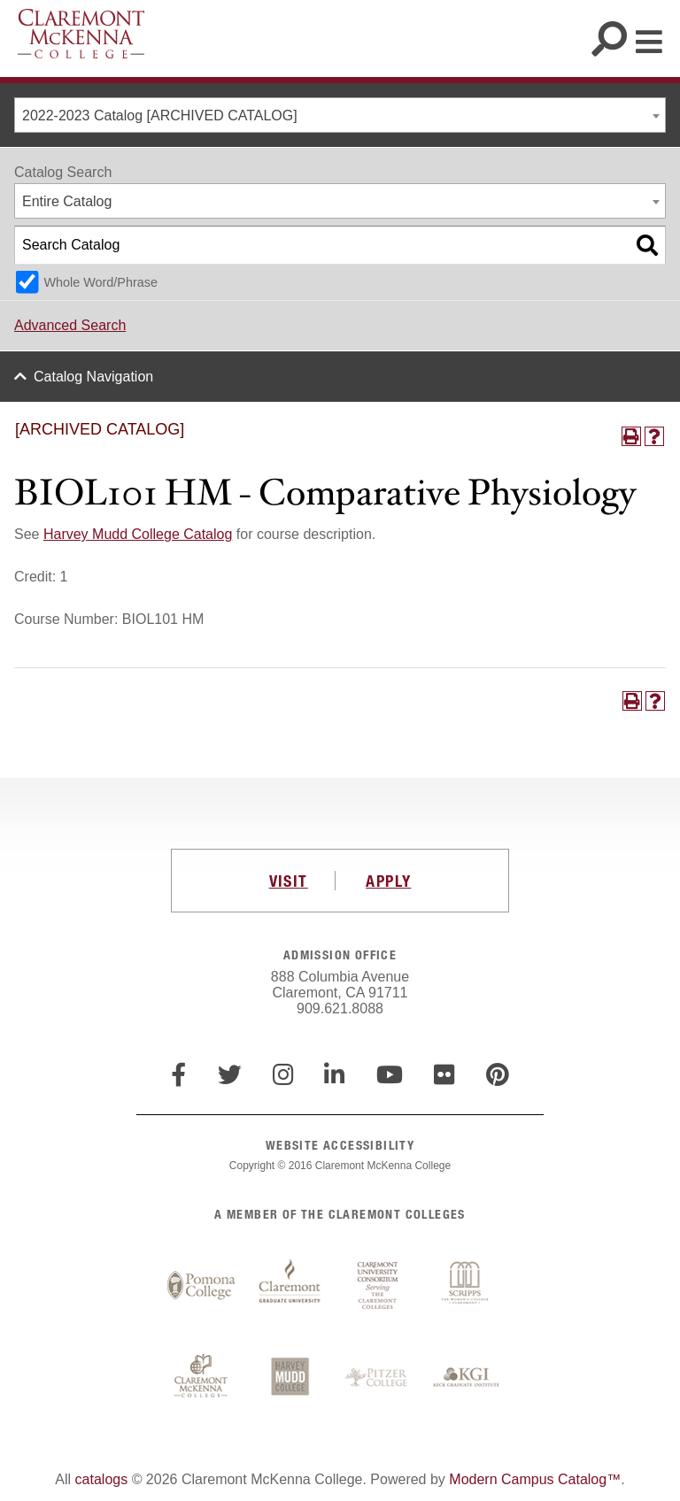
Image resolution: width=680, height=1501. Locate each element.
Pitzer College (378, 1378)
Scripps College (467, 1286)
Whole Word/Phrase (100, 282)
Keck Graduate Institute (467, 1378)
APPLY (388, 880)
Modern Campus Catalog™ (535, 1479)
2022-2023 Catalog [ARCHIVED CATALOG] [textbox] (160, 115)
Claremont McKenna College (81, 33)
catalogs (101, 1479)
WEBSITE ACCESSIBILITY (340, 1144)
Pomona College (201, 1286)
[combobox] (340, 115)
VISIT (288, 880)
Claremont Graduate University (289, 1286)
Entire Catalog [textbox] (67, 201)
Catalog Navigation (93, 376)
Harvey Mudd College (289, 1378)
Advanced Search (70, 325)
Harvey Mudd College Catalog (137, 534)
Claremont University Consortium (378, 1286)
